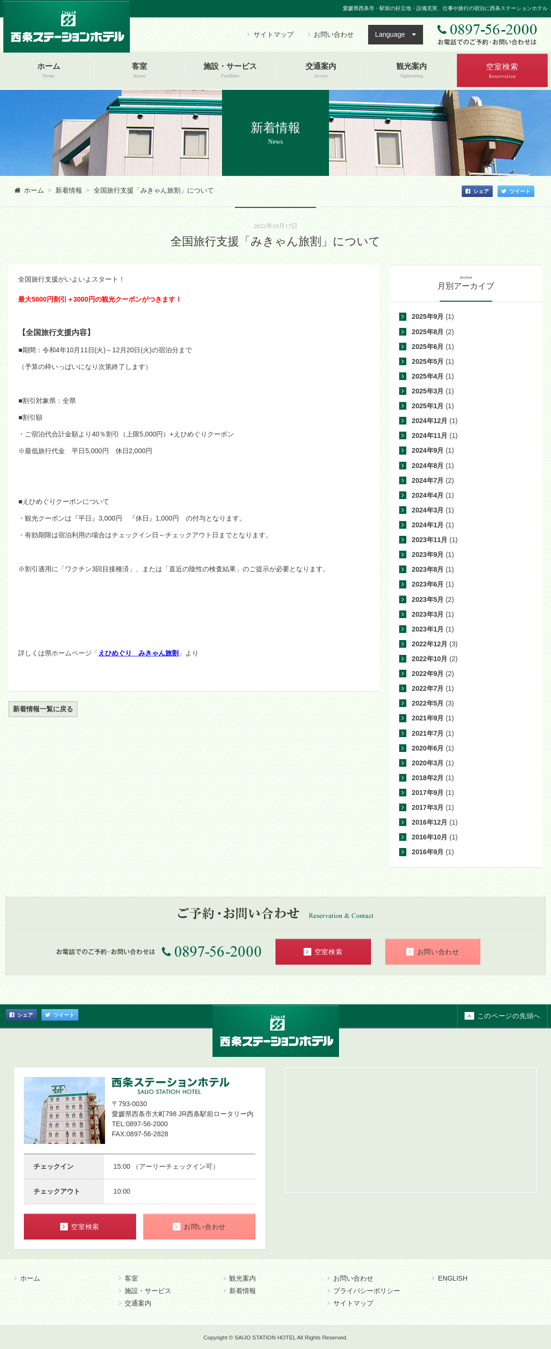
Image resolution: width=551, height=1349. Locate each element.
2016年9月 (428, 852)
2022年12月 (429, 644)
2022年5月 (428, 703)
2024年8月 (428, 465)
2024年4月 (428, 495)
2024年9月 (428, 450)
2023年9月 (428, 554)
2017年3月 (428, 807)
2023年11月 (429, 540)
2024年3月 (428, 510)
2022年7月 (428, 688)
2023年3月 (428, 614)
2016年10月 (429, 837)
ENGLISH (449, 1278)
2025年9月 (428, 316)
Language (390, 34)
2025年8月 (428, 332)
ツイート (515, 191)
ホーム (27, 1278)
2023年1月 (428, 629)
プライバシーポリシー (364, 1291)
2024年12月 (429, 420)
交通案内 (135, 1303)
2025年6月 (428, 346)
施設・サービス (145, 1291)
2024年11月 (429, 435)
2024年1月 (428, 525)
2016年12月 (429, 822)
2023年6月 (428, 584)
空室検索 (323, 952)
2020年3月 (428, 763)
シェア (477, 191)
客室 (128, 1278)
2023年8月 (428, 569)
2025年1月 (428, 406)
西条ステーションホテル (66, 26)
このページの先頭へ (502, 1016)
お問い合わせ (331, 34)
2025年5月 (428, 361)
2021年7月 (428, 733)
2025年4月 (428, 376)
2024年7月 (428, 480)
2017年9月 (428, 792)
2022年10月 (429, 659)
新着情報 (239, 1291)
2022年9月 (428, 673)
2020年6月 (428, 748)
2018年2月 (428, 778)
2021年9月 (428, 718)
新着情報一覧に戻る (43, 709)
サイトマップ (270, 34)
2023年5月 (428, 599)
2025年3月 (428, 391)
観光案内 (239, 1278)
